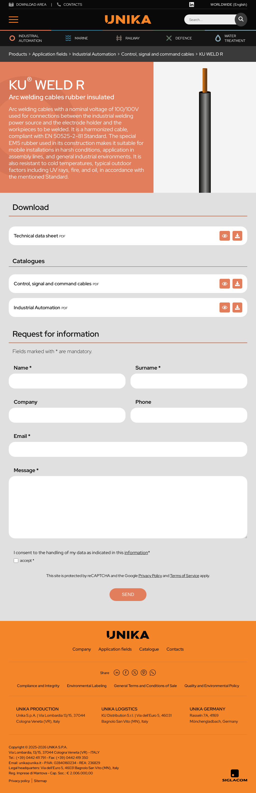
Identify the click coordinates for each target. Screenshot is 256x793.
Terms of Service (184, 575)
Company (26, 401)
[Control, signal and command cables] (225, 284)
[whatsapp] (153, 673)
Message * (26, 470)
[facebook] (126, 673)
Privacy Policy (150, 575)
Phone (143, 401)
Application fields (49, 54)
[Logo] (128, 19)
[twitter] (135, 673)
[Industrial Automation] (225, 307)
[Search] (215, 19)
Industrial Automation (94, 54)
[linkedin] (191, 4)
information (136, 552)
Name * (23, 367)
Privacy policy (19, 780)
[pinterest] (144, 673)
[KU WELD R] (225, 236)
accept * (27, 560)
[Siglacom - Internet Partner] (234, 780)
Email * (22, 436)
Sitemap (40, 780)
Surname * (148, 367)
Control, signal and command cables (157, 54)
